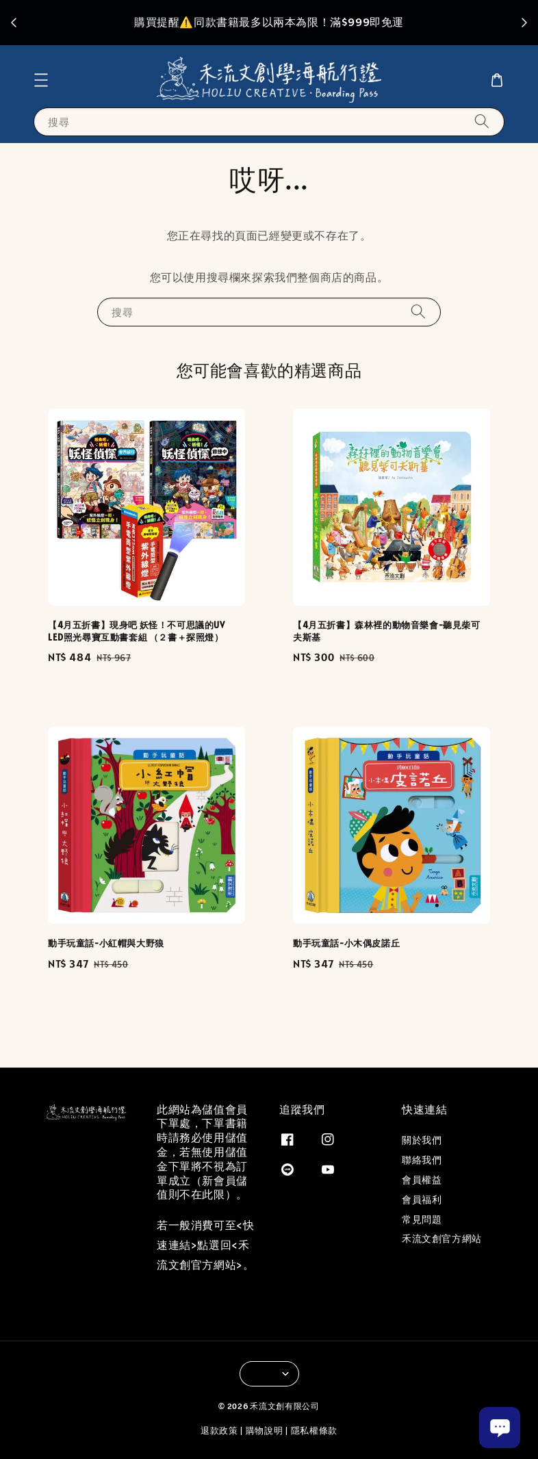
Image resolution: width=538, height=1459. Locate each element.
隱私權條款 (314, 1430)
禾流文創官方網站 (442, 1238)
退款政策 (219, 1430)
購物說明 (264, 1430)
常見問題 (421, 1219)
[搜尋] (482, 121)
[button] (41, 80)
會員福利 (421, 1199)
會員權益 (421, 1180)
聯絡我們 (421, 1160)
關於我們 (421, 1140)
